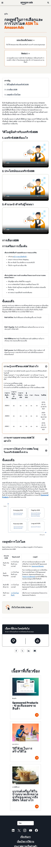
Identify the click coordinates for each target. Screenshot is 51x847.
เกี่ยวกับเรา (25, 837)
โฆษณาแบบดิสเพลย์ (28, 576)
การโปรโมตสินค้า (15, 594)
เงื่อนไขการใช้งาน (25, 841)
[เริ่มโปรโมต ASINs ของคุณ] (22, 607)
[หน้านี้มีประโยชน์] (37, 641)
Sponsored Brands (38, 566)
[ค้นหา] (48, 2)
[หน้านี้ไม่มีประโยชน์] (13, 641)
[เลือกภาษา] (25, 823)
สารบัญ (7, 81)
